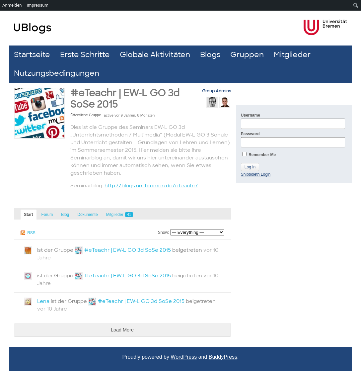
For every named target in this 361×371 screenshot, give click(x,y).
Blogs (210, 54)
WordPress (184, 357)
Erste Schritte (85, 54)
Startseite (32, 54)
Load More (122, 329)
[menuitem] (356, 5)
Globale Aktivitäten (155, 54)
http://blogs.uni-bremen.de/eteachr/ (151, 185)
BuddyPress (223, 357)
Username (293, 121)
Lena (43, 301)
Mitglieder (292, 54)
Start (28, 214)
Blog (65, 214)
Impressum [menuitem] (37, 5)
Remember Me (259, 154)
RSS (31, 233)
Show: (163, 232)
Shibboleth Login (255, 174)
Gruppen (247, 54)
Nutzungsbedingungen (56, 73)
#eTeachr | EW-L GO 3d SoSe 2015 (125, 99)
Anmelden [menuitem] (12, 5)
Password (293, 139)
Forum (47, 214)
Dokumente (87, 214)
